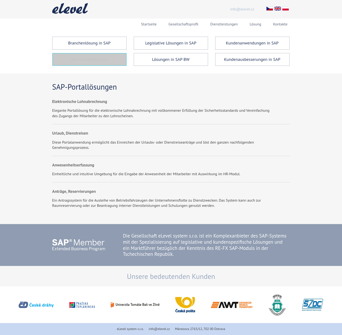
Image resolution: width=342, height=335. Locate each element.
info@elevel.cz (242, 9)
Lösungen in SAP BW (171, 59)
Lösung (255, 24)
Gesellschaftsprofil (184, 24)
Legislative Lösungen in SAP (170, 43)
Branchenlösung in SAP (89, 43)
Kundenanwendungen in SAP (252, 43)
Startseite (149, 24)
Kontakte (280, 24)
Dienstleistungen (224, 24)
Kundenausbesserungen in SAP (252, 59)
